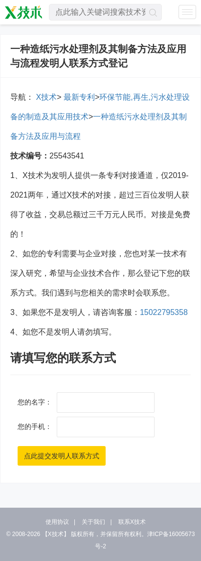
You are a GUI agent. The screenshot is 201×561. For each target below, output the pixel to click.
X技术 (45, 97)
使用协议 (57, 521)
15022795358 (164, 312)
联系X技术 (132, 521)
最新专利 (77, 97)
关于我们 (93, 521)
